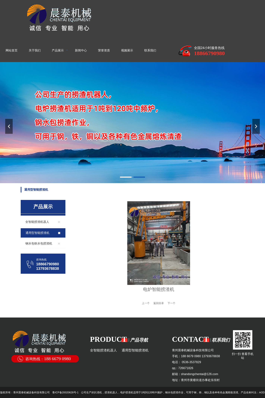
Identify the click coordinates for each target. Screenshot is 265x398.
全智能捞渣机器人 (103, 350)
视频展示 (127, 50)
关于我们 (35, 50)
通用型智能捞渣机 (135, 350)
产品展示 (58, 50)
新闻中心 (81, 50)
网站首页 (12, 50)
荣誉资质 (104, 50)
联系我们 (150, 50)
